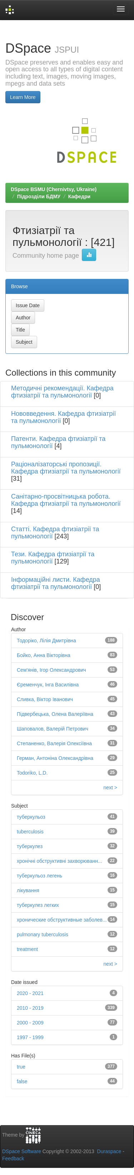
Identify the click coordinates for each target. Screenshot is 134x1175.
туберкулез (30, 846)
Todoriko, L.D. (32, 773)
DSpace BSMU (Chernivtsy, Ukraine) (53, 189)
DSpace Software (21, 1151)
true (21, 1067)
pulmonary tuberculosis (42, 934)
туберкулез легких (38, 905)
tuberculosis (30, 831)
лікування (28, 890)
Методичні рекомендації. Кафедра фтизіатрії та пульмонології (62, 392)
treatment (27, 949)
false (22, 1081)
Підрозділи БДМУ (38, 196)
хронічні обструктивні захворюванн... (59, 861)
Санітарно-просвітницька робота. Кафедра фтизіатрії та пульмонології (66, 500)
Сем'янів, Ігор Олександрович (51, 670)
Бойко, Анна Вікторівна (43, 655)
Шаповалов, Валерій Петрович (52, 729)
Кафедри (79, 196)
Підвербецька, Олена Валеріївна (55, 714)
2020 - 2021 (30, 993)
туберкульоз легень (39, 876)
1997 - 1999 (30, 1037)
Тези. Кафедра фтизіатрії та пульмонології (52, 558)
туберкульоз (31, 817)
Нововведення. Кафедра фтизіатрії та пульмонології (63, 417)
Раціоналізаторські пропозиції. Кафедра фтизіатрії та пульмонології (66, 468)
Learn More (23, 97)
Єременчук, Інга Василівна (48, 685)
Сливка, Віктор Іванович (45, 699)
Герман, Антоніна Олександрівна (55, 758)
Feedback (13, 1158)
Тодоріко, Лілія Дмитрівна (46, 640)
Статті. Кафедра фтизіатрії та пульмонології (55, 532)
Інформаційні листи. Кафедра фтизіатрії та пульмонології (55, 583)
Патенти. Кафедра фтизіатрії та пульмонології (58, 442)
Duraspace (109, 1151)
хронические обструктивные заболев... (62, 920)
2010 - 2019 (30, 1008)
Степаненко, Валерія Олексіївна (54, 743)
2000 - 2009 (30, 1023)
